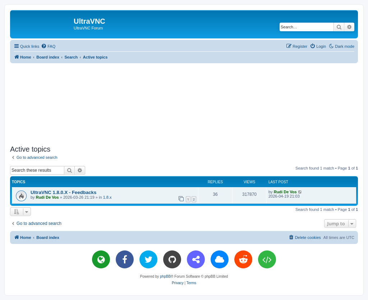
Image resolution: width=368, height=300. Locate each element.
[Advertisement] (184, 103)
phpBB (165, 276)
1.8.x (107, 197)
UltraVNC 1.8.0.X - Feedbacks (63, 192)
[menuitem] (48, 46)
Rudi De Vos (47, 197)
